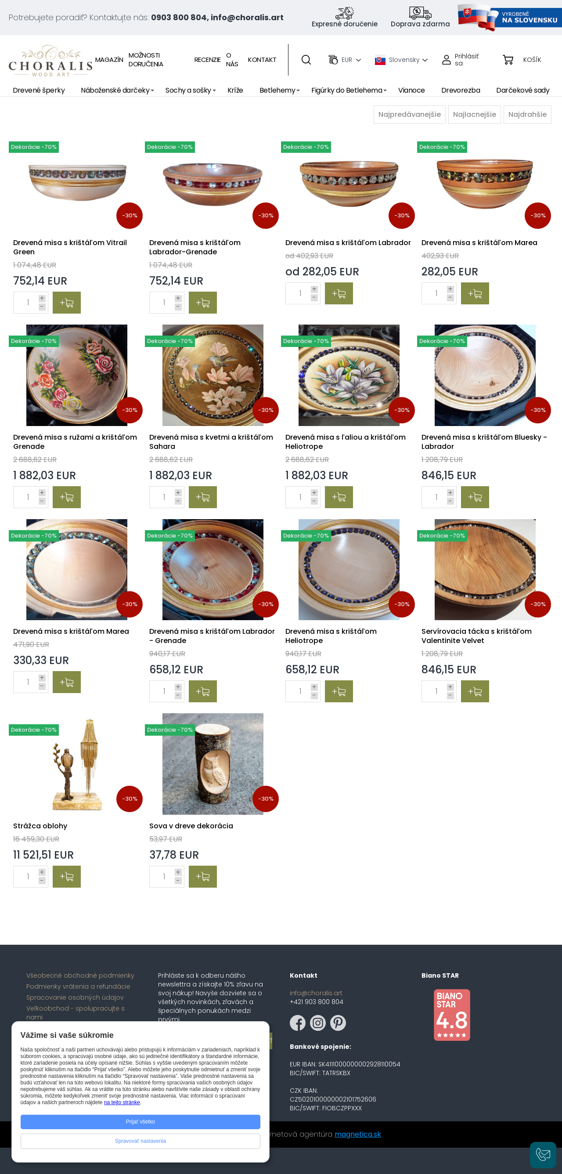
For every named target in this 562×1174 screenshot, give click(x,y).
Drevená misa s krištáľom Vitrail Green (70, 247)
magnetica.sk (358, 1134)
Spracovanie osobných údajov (75, 997)
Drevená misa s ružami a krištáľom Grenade (75, 442)
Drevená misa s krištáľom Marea (479, 243)
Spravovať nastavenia (140, 1141)
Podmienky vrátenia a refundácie (78, 986)
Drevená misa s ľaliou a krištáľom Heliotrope (345, 442)
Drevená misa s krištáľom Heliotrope (331, 636)
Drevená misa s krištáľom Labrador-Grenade (195, 247)
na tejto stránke (122, 1102)
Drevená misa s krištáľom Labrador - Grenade (212, 636)
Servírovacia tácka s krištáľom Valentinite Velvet (477, 636)
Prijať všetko (140, 1122)
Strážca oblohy (40, 826)
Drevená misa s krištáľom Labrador (348, 243)
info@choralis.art (316, 993)
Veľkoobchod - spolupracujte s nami (75, 1013)
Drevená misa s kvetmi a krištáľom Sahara (211, 442)
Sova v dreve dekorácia (191, 826)
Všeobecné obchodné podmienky (80, 975)
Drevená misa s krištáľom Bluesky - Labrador (484, 442)
